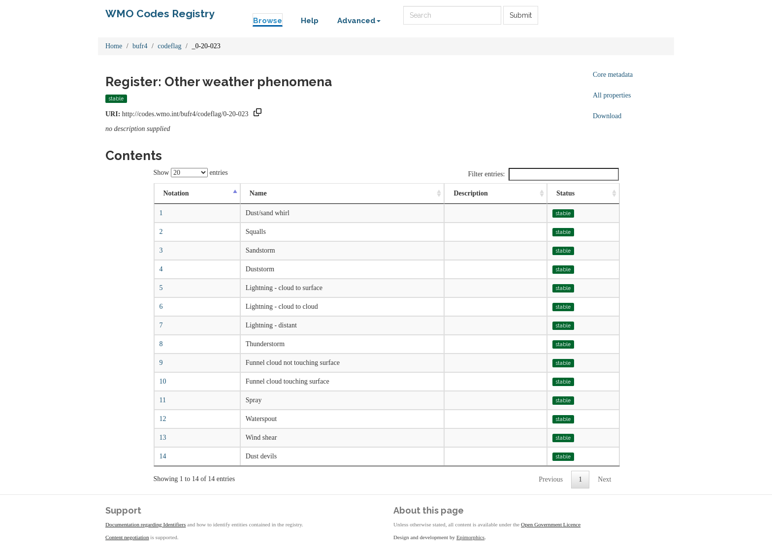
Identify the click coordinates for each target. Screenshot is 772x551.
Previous (551, 479)
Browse (267, 20)
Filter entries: (543, 174)
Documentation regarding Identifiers (145, 524)
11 (163, 400)
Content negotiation (127, 537)
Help (310, 20)
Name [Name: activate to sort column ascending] (258, 193)
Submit (521, 15)
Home (113, 46)
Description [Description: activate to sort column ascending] (470, 193)
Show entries (191, 172)
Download (607, 116)
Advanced (359, 20)
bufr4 (139, 46)
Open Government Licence (550, 524)
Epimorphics (470, 537)
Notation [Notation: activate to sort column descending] (176, 193)
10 (163, 381)
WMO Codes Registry (160, 13)
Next (604, 479)
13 (163, 437)
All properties (612, 95)
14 (163, 456)
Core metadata (613, 74)
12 (163, 418)
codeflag (169, 46)
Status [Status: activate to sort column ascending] (565, 193)
